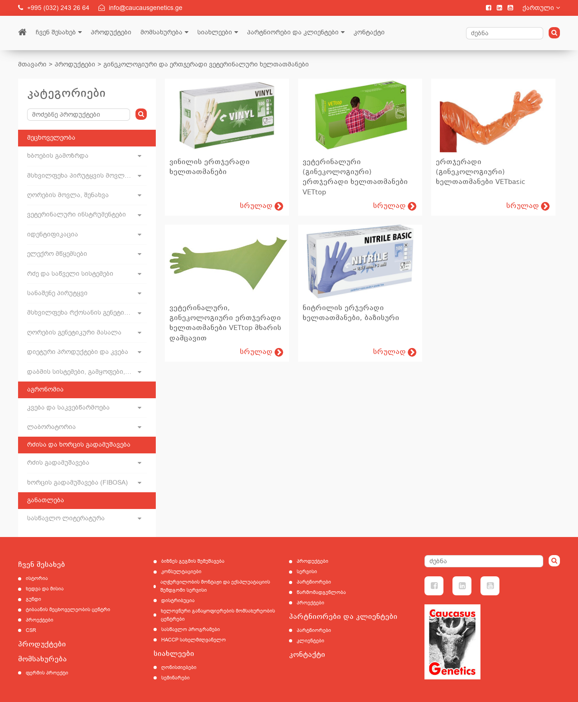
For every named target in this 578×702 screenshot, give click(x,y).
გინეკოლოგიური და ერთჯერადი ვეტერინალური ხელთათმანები (206, 64)
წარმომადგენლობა (321, 592)
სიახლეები (214, 32)
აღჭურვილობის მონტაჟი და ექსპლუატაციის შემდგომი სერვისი (215, 586)
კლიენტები (310, 640)
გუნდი (33, 599)
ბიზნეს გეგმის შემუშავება (192, 561)
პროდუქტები (111, 32)
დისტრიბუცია (178, 600)
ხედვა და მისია (45, 588)
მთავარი (32, 64)
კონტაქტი (369, 32)
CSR (31, 630)
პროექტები (39, 620)
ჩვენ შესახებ (56, 32)
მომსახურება (161, 32)
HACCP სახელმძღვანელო (193, 639)
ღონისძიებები (178, 667)
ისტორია (37, 578)
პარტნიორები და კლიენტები (293, 32)
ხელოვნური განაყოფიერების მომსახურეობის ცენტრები (218, 615)
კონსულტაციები (181, 571)
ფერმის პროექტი (47, 672)
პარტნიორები (314, 582)
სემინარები (175, 677)
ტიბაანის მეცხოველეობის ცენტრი (68, 609)
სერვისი (307, 571)
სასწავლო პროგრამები (190, 629)
